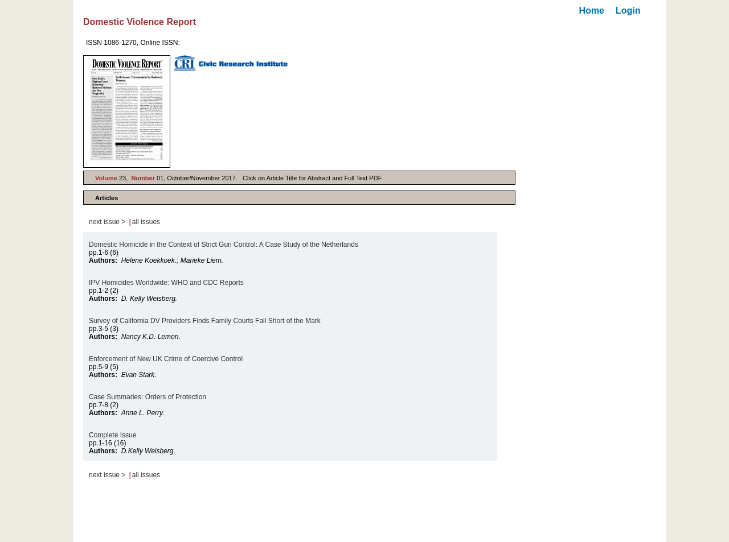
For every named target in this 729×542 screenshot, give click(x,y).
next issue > (107, 222)
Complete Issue (112, 435)
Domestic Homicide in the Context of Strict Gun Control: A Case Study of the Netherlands (223, 245)
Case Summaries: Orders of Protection (147, 397)
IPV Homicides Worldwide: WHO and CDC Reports (166, 283)
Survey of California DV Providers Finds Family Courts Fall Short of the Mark (205, 321)
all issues (146, 222)
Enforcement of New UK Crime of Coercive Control (166, 359)
